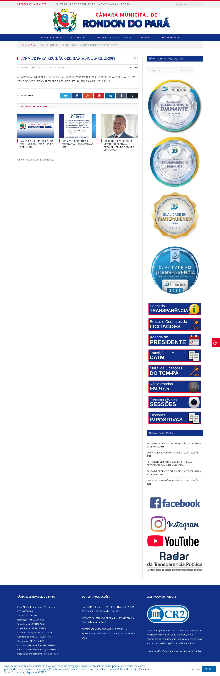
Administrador (29, 67)
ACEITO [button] (209, 669)
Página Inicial (49, 37)
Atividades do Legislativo (111, 37)
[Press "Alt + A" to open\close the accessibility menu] (216, 342)
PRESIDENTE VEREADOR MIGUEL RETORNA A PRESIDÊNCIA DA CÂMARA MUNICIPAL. (119, 145)
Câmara (76, 37)
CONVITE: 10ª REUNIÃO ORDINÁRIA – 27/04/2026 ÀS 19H (77, 143)
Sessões (146, 37)
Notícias (133, 67)
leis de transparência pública (162, 643)
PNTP (161, 650)
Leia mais (145, 669)
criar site (167, 630)
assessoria (170, 634)
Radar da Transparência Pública (185, 650)
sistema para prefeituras (189, 630)
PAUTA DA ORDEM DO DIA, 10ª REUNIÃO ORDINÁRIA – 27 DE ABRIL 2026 (94, 4)
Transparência (170, 37)
